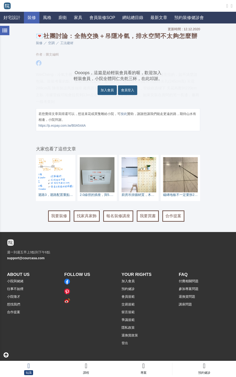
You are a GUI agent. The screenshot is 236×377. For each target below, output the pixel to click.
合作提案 (173, 216)
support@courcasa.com (26, 258)
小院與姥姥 (15, 281)
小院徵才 (13, 296)
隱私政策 (128, 327)
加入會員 (107, 90)
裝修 (39, 43)
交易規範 (128, 304)
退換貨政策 (130, 335)
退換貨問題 (187, 296)
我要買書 (148, 216)
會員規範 (128, 296)
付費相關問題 (188, 281)
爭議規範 (128, 320)
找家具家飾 (87, 216)
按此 (124, 114)
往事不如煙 (15, 289)
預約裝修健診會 (189, 17)
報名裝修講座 (118, 216)
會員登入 (127, 90)
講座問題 (185, 304)
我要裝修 (59, 216)
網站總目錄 (132, 17)
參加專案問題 (188, 289)
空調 (51, 43)
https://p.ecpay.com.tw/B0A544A (62, 125)
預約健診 (128, 289)
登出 (125, 343)
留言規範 (128, 312)
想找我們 (13, 304)
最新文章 (158, 17)
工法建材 (66, 43)
